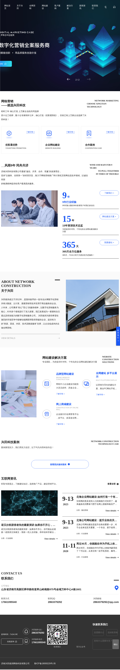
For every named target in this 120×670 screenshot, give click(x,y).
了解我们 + (109, 193)
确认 (116, 645)
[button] (78, 79)
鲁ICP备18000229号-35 (45, 664)
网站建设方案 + (109, 216)
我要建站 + (109, 242)
